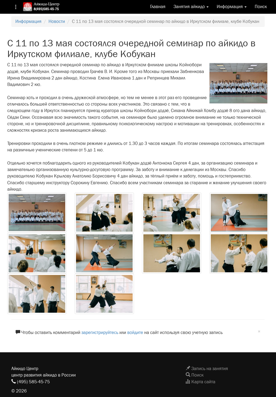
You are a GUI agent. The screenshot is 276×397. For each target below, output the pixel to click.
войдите (135, 332)
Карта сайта (200, 382)
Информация (28, 21)
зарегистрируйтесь (99, 332)
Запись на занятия (207, 368)
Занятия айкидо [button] (191, 6)
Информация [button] (232, 6)
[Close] (259, 332)
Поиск (261, 6)
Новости (57, 21)
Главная (157, 6)
